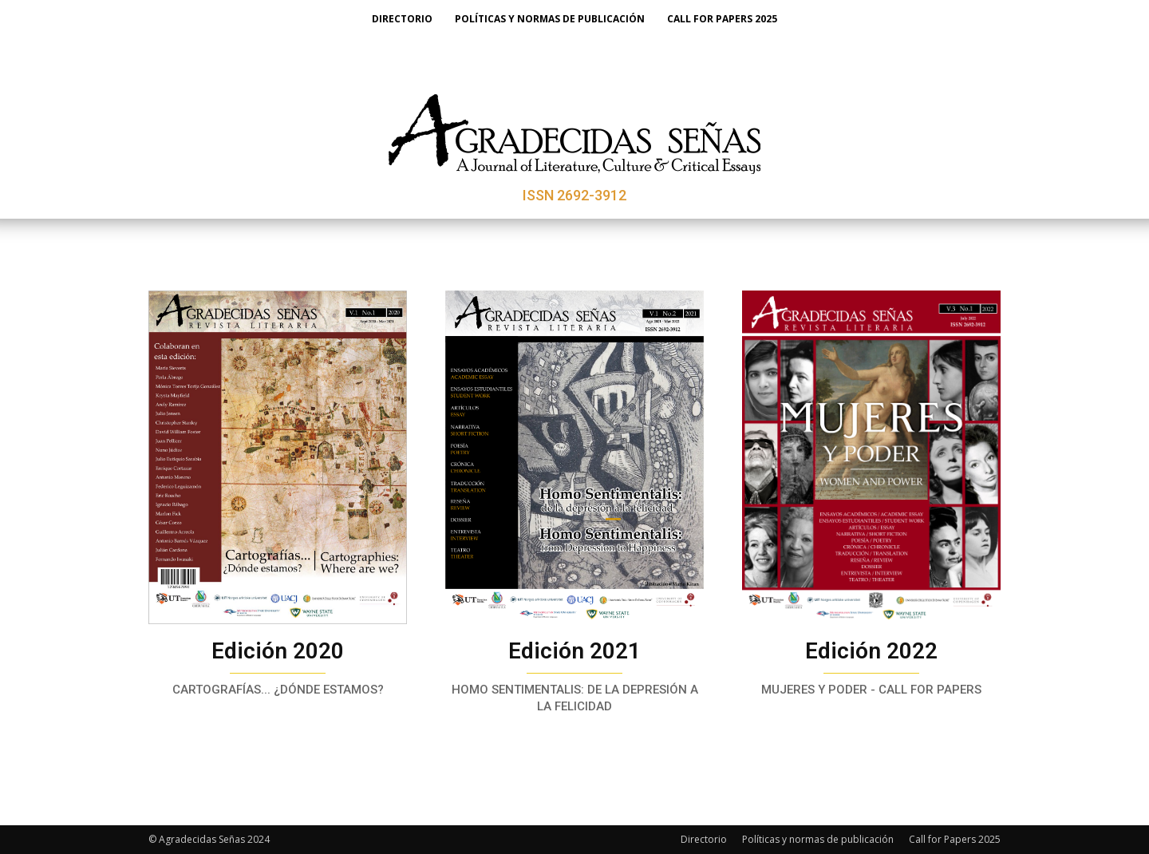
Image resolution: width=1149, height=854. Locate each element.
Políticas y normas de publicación (818, 839)
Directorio (704, 839)
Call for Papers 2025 (955, 839)
